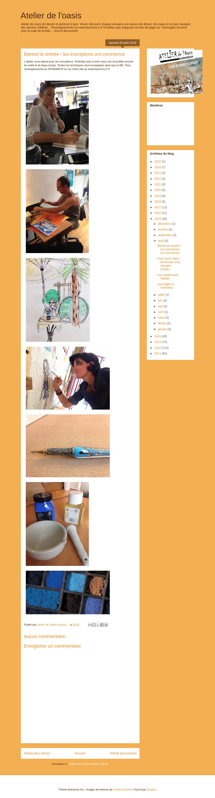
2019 (158, 196)
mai (160, 306)
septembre (165, 235)
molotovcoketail (122, 789)
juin (160, 300)
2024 (158, 167)
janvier (162, 329)
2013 (158, 342)
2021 (158, 184)
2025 (158, 161)
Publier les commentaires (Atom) (89, 764)
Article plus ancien (123, 753)
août (161, 240)
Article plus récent (37, 753)
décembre (165, 223)
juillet (161, 294)
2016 (158, 213)
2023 (158, 173)
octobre (163, 229)
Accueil (80, 753)
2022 (158, 178)
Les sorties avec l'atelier (167, 276)
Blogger (151, 789)
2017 (158, 207)
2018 (158, 201)
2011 (158, 353)
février (162, 323)
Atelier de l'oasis (51, 15)
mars (161, 317)
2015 (158, 218)
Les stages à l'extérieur (165, 285)
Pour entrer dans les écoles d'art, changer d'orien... (169, 264)
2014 (158, 336)
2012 (158, 347)
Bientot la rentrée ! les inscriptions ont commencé (169, 249)
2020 (158, 190)
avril (161, 312)
